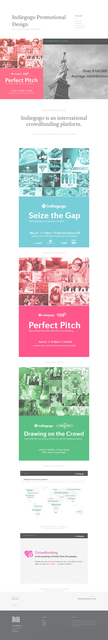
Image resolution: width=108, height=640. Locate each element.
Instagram (44, 623)
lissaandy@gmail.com (17, 625)
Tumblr (43, 620)
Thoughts (81, 6)
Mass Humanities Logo (87, 599)
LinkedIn (44, 625)
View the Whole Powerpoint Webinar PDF (54, 591)
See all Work (15, 605)
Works (74, 6)
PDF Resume (15, 631)
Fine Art (15, 599)
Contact (89, 6)
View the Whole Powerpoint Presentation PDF (54, 528)
